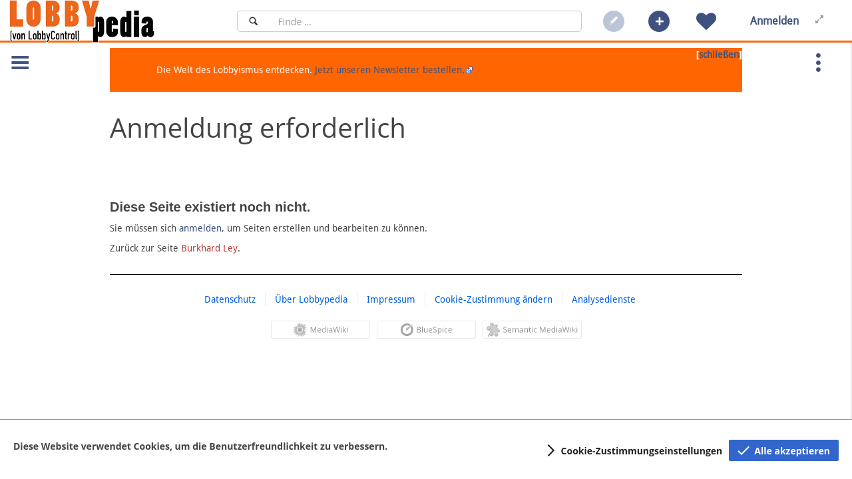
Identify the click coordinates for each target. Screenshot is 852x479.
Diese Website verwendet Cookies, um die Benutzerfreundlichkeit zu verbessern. (200, 446)
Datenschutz (230, 299)
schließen (719, 54)
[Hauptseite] (104, 21)
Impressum (391, 299)
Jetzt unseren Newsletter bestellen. (390, 70)
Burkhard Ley (209, 248)
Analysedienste (604, 299)
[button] (659, 21)
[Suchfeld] (426, 21)
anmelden (200, 228)
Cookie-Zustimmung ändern (493, 299)
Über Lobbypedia (311, 299)
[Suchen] (253, 21)
